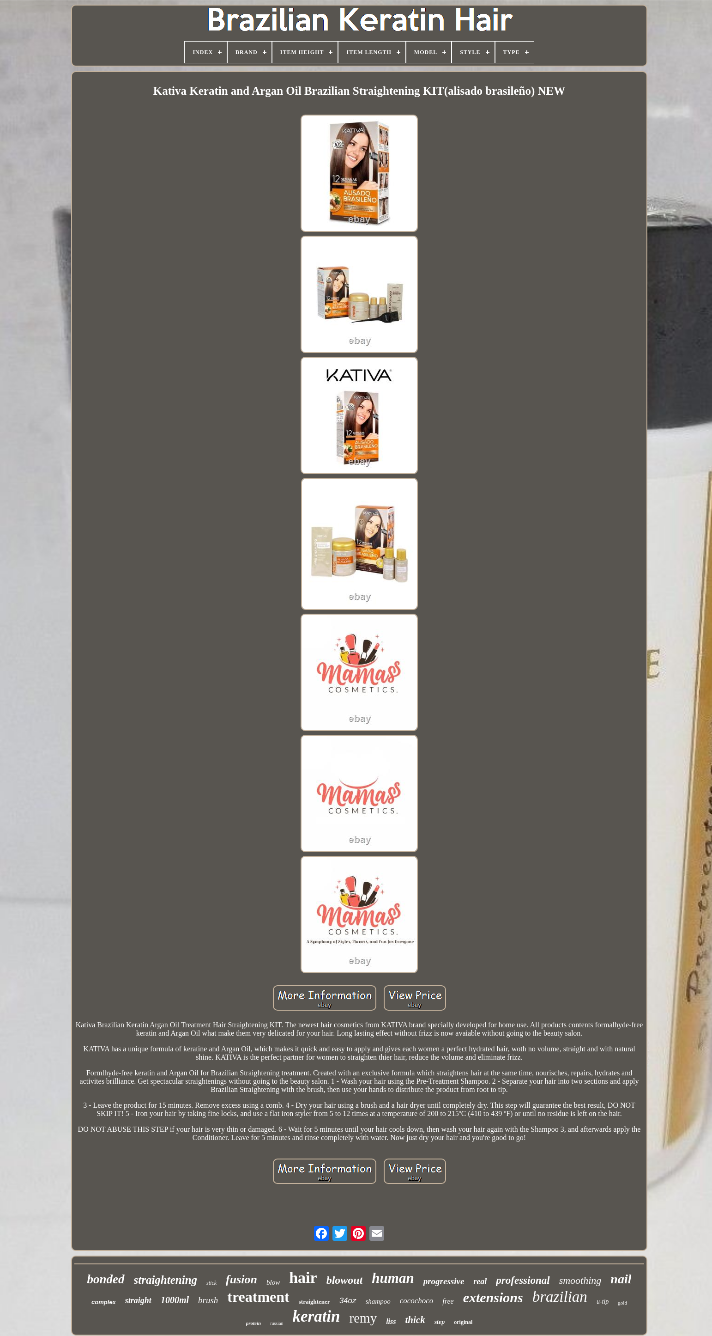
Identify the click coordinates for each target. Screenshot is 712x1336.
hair (303, 1277)
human (393, 1278)
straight (138, 1300)
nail (620, 1279)
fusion (241, 1279)
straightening (166, 1280)
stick (211, 1283)
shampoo (378, 1301)
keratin (316, 1316)
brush (208, 1300)
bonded (106, 1279)
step (439, 1321)
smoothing (580, 1280)
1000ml (175, 1300)
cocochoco (417, 1300)
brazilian (559, 1296)
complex (103, 1302)
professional (522, 1280)
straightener (314, 1301)
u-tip (603, 1301)
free (447, 1301)
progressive (444, 1281)
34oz (347, 1300)
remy (363, 1318)
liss (391, 1321)
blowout (344, 1280)
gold (622, 1302)
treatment (258, 1296)
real (480, 1281)
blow (273, 1282)
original (463, 1322)
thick (415, 1319)
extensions (493, 1297)
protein (253, 1323)
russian (276, 1323)
